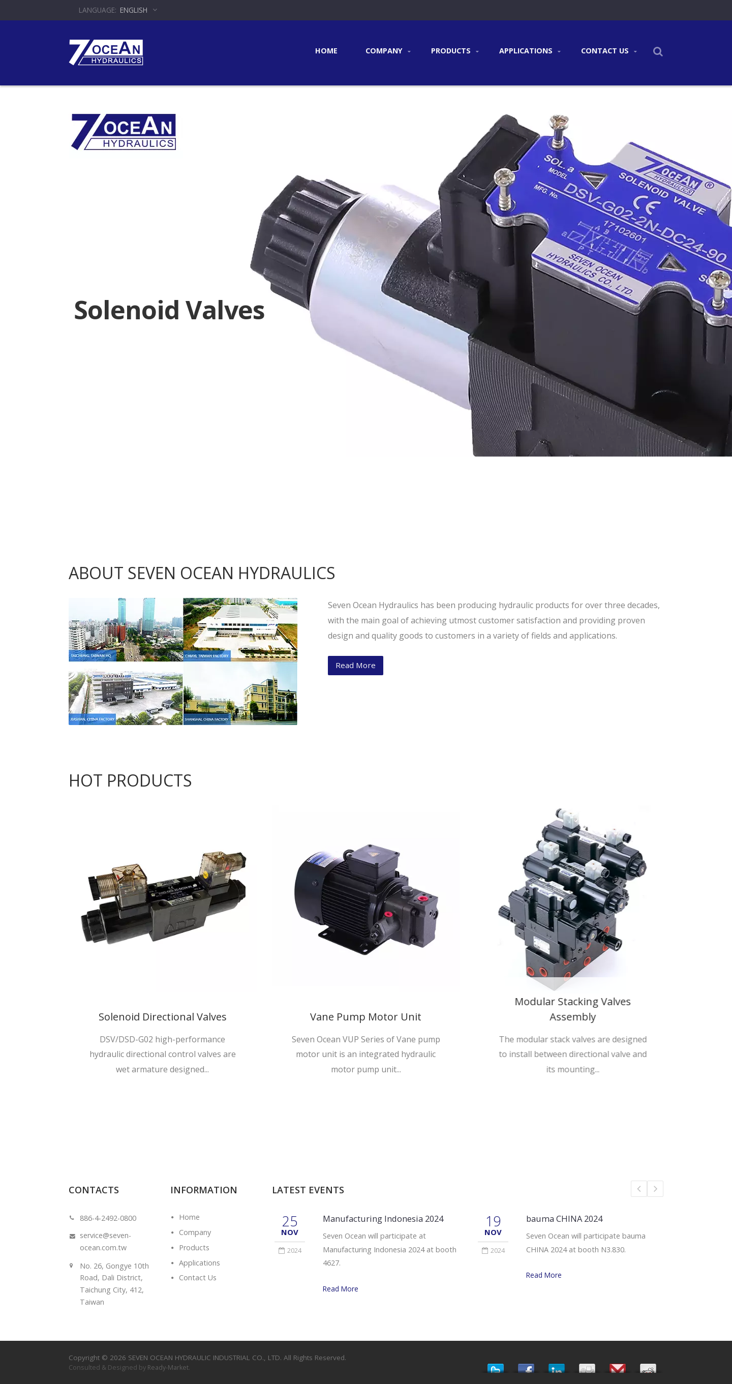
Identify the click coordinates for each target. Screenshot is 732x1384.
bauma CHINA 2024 (564, 1218)
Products (454, 51)
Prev (639, 1189)
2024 (290, 1250)
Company (388, 51)
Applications (530, 51)
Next (655, 1189)
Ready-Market (168, 1367)
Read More (340, 1288)
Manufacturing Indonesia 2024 (383, 1218)
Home (326, 51)
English (133, 10)
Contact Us (609, 51)
